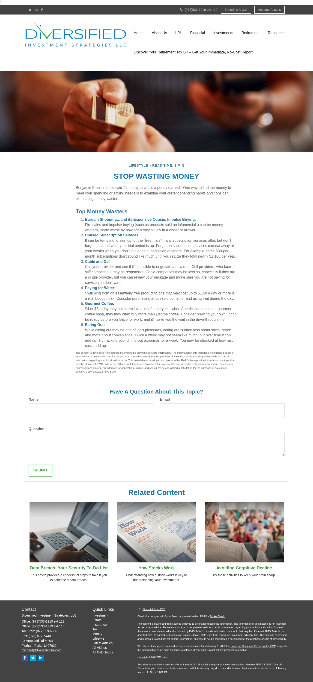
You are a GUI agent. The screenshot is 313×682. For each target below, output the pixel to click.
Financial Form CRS (154, 609)
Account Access (269, 10)
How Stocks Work (156, 567)
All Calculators (102, 652)
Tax (95, 629)
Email (165, 399)
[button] (159, 33)
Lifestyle (98, 638)
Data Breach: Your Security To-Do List (69, 567)
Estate (97, 620)
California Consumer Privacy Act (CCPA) (253, 646)
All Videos (99, 648)
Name (34, 399)
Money (97, 634)
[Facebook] (42, 10)
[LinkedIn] (36, 10)
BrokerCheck (217, 616)
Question (37, 429)
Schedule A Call (236, 10)
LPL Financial (200, 664)
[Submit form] (40, 470)
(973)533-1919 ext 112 (199, 10)
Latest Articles (102, 643)
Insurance (99, 624)
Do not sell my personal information (227, 650)
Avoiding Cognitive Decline (244, 567)
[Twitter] (30, 10)
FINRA (259, 664)
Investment (100, 615)
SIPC (269, 664)
